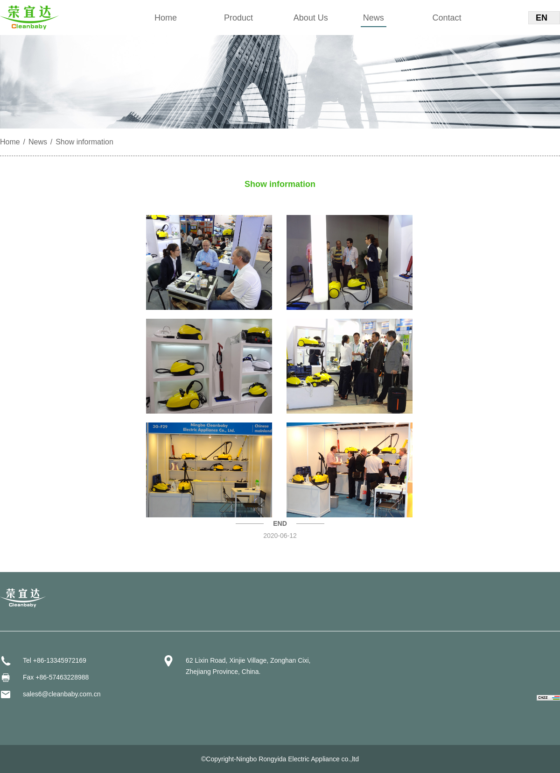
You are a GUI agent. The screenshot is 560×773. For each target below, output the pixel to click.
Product (238, 17)
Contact (447, 17)
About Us (311, 17)
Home (165, 17)
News (373, 17)
